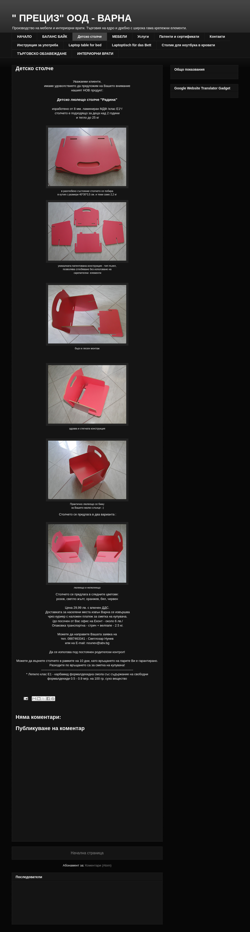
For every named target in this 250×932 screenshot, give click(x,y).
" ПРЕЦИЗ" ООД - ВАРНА (72, 18)
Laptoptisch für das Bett (131, 45)
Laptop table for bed (85, 45)
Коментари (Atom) (98, 865)
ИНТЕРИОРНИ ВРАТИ (95, 54)
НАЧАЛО (24, 36)
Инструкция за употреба (37, 45)
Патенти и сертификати (179, 36)
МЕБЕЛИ (119, 36)
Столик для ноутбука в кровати (188, 45)
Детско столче (90, 36)
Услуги (143, 36)
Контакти (217, 36)
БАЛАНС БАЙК (54, 36)
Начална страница (87, 853)
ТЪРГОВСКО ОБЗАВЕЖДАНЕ (42, 54)
